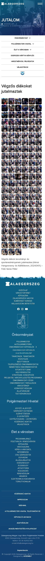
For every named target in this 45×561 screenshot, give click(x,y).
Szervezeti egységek (23, 411)
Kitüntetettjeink (23, 370)
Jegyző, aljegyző (23, 408)
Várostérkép (23, 386)
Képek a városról (23, 449)
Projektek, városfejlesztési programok (23, 378)
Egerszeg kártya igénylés (22, 55)
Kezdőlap (7, 24)
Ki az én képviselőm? (24, 353)
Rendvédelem (23, 474)
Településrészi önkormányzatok (23, 364)
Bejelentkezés (22, 550)
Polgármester (23, 342)
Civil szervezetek (23, 455)
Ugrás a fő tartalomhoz (38, 1)
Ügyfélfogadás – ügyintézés (23, 419)
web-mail (22, 505)
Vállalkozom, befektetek (23, 304)
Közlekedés (23, 471)
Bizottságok (23, 362)
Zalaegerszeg (12, 3)
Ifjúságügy (23, 466)
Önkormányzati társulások (23, 383)
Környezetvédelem (23, 388)
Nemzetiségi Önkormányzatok (23, 367)
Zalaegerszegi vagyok (23, 298)
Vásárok (23, 476)
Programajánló (23, 439)
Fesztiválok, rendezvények (23, 441)
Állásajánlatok (23, 460)
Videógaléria (23, 447)
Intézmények (23, 452)
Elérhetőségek (23, 414)
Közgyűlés (23, 359)
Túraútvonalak (23, 482)
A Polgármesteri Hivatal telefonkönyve (22, 511)
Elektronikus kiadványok (23, 479)
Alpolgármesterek (23, 344)
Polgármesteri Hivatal (21, 44)
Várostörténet (23, 293)
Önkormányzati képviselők (21, 347)
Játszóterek (23, 468)
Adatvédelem (22, 523)
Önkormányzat (21, 38)
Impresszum (22, 500)
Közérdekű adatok (23, 422)
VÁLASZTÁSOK (22, 67)
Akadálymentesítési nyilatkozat (23, 529)
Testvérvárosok (23, 394)
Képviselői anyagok (22, 517)
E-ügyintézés (23, 416)
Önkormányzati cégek (23, 380)
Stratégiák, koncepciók (23, 375)
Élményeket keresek (23, 301)
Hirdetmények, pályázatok (22, 61)
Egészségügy (23, 463)
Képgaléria (23, 296)
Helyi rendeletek (23, 372)
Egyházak (23, 457)
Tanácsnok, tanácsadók (23, 356)
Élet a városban (21, 50)
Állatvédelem (23, 391)
